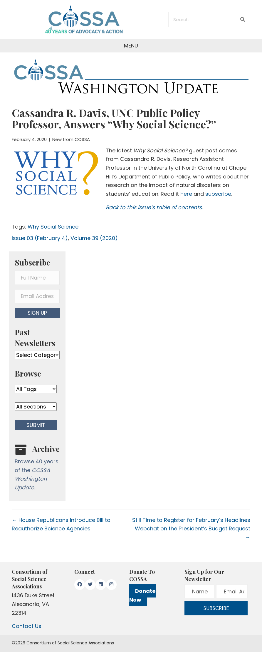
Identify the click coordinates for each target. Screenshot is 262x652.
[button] (37, 313)
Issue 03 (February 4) (40, 238)
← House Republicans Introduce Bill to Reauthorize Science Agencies (61, 524)
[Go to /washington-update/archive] (37, 469)
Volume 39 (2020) (94, 238)
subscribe (218, 194)
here (186, 194)
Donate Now (142, 595)
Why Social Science (53, 226)
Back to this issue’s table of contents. (154, 207)
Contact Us (26, 626)
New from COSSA (71, 139)
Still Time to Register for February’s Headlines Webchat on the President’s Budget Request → (191, 528)
